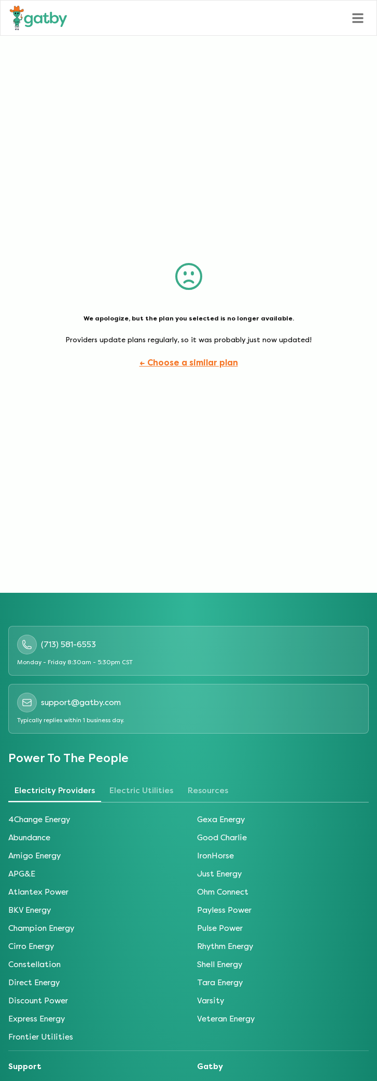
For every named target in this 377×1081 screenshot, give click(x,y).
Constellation (34, 964)
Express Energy (36, 1019)
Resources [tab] (208, 790)
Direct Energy (34, 982)
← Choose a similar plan (188, 363)
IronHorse (215, 855)
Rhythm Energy (225, 946)
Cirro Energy (31, 946)
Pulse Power (220, 928)
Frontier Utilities (40, 1037)
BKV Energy (29, 910)
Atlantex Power (38, 892)
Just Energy (219, 874)
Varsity (210, 1000)
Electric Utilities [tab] (141, 790)
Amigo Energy (34, 855)
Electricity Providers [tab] (55, 790)
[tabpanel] (188, 928)
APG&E (21, 874)
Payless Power (224, 910)
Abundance (29, 837)
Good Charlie (222, 837)
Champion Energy (41, 928)
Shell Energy (219, 964)
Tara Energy (220, 982)
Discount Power (38, 1000)
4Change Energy (39, 819)
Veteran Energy (226, 1019)
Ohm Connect (222, 892)
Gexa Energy (221, 819)
